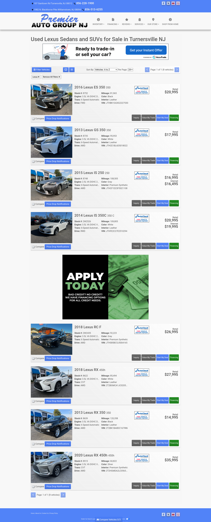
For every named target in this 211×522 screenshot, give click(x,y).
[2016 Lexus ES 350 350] (51, 93)
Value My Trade (148, 112)
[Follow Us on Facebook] (94, 3)
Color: (104, 91)
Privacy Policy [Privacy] (54, 507)
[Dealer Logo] (60, 15)
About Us (38, 507)
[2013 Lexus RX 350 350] (51, 419)
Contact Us (45, 507)
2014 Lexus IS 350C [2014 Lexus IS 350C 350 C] (95, 209)
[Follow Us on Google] (108, 3)
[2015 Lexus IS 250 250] (51, 179)
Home (32, 507)
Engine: (78, 91)
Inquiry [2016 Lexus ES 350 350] (136, 112)
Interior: (105, 94)
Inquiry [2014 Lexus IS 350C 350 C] (136, 240)
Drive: (77, 97)
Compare (39, 113)
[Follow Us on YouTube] (103, 3)
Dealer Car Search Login (88, 513)
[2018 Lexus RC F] (51, 333)
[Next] (177, 64)
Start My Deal (162, 112)
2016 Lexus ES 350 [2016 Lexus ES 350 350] (93, 81)
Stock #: (78, 87)
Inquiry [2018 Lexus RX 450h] (136, 395)
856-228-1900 (83, 3)
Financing (174, 112)
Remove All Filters (51, 71)
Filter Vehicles (42, 64)
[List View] (72, 64)
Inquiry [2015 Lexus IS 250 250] (136, 197)
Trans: (77, 94)
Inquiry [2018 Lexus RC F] (136, 352)
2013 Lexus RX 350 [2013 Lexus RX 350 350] (93, 407)
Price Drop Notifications (57, 113)
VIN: (103, 97)
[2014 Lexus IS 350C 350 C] (51, 222)
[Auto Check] (141, 84)
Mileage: (105, 87)
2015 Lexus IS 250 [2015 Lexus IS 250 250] (92, 167)
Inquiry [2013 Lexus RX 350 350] (136, 437)
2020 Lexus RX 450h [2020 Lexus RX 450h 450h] (95, 449)
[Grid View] (66, 64)
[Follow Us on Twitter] (99, 3)
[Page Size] (130, 64)
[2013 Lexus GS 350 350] (51, 136)
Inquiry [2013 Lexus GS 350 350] (136, 155)
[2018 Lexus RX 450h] (51, 376)
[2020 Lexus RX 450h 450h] (51, 461)
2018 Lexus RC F (89, 321)
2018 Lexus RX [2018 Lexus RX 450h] (90, 364)
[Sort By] (105, 64)
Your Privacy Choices (121, 513)
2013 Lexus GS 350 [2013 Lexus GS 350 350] (93, 124)
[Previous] (147, 64)
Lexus (36, 71)
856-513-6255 (173, 3)
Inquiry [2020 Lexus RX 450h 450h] (136, 480)
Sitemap (109, 513)
